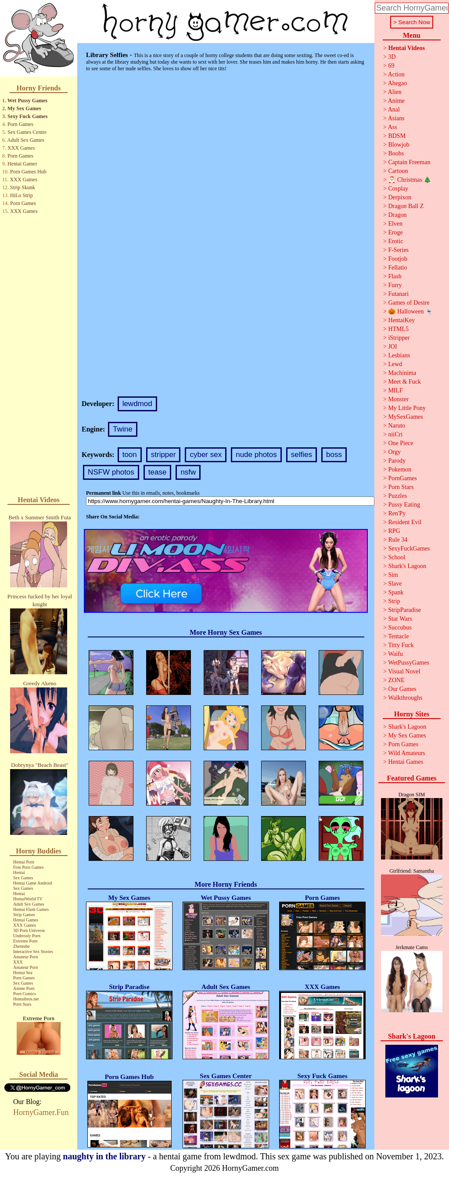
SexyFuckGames (409, 548)
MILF (395, 390)
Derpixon (399, 197)
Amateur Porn (25, 956)
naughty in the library (104, 1156)
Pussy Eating (404, 504)
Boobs (396, 153)
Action (396, 74)
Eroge (395, 232)
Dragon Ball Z (406, 206)
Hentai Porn (23, 862)
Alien (395, 92)
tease (157, 472)
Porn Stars (22, 1004)
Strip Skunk (22, 187)
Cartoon (398, 171)
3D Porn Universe (29, 930)
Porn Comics (24, 993)
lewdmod (137, 403)
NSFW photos (111, 472)
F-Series (398, 250)
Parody (397, 460)
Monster (398, 399)
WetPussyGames (408, 662)
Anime (396, 100)
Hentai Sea (22, 972)
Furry (395, 285)
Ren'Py (397, 513)
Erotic (395, 241)
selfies (301, 454)
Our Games (402, 689)
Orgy (394, 452)
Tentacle (398, 636)
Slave (395, 583)
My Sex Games (24, 108)
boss (334, 454)
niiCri (395, 434)
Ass (392, 127)
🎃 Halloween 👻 (410, 311)
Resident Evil (404, 522)
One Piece (400, 443)
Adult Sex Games (25, 140)
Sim (393, 575)
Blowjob (398, 144)
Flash (394, 276)
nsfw (188, 472)
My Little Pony (407, 408)
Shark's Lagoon (407, 566)
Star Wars (400, 618)
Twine (122, 429)
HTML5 (398, 329)
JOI (392, 346)
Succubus (400, 627)
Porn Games (20, 124)
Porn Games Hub (28, 172)
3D (391, 57)
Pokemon (399, 469)
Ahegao (397, 83)
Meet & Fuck (404, 381)
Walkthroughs (405, 697)
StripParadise (404, 610)
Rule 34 (397, 539)
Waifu (395, 654)
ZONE (396, 680)
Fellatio (397, 267)
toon (129, 454)
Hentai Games (25, 919)
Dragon (397, 215)
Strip (394, 601)
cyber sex (206, 454)
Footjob (397, 258)
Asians (396, 118)
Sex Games (23, 877)
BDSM (397, 136)
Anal (394, 109)
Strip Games (24, 914)
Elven (395, 223)
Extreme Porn (25, 941)
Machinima (402, 373)
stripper (163, 454)
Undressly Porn (26, 935)
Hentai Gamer (22, 164)
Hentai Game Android (32, 883)
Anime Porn (24, 988)
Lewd (395, 364)
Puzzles (397, 496)
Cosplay (398, 188)
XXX (18, 962)
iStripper (398, 338)
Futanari (398, 294)
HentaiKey (401, 320)
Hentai (19, 872)
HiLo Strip (21, 195)
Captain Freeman (409, 162)
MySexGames (405, 417)
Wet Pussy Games (27, 100)
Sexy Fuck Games (27, 116)
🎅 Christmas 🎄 (409, 179)
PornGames (402, 478)
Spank (395, 592)
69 (391, 65)
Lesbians (399, 355)
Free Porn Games (28, 867)
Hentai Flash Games (31, 909)
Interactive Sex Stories (33, 951)
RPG (394, 531)
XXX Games (21, 148)
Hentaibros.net (26, 998)
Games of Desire (408, 302)
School (396, 557)
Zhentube (21, 946)
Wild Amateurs (406, 753)
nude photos (256, 454)
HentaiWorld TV (28, 898)
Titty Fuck (400, 645)
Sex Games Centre (27, 132)
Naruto (396, 425)
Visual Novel (404, 671)
